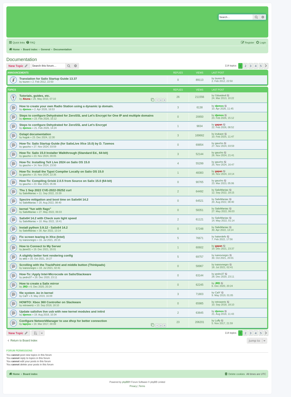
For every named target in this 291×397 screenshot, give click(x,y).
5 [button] (261, 66)
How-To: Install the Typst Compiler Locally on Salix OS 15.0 (61, 171)
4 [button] (255, 66)
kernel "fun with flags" (35, 209)
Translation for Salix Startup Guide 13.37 (48, 78)
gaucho (27, 146)
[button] (266, 66)
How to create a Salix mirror (39, 283)
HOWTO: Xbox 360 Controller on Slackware (50, 302)
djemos (27, 109)
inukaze (219, 133)
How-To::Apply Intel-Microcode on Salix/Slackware (55, 274)
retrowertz (28, 305)
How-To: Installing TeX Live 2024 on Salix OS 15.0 (54, 162)
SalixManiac (29, 193)
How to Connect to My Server (40, 246)
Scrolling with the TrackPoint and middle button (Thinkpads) (62, 265)
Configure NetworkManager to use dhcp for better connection (63, 321)
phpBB (125, 382)
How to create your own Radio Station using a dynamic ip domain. (66, 106)
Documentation (21, 59)
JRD (25, 286)
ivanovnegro (29, 240)
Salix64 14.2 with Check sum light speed (48, 218)
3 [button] (250, 66)
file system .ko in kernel (36, 293)
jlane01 (27, 249)
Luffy (218, 320)
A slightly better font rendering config (46, 255)
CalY (25, 296)
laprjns (27, 324)
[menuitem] (30, 42)
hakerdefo (220, 236)
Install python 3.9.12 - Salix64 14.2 (43, 227)
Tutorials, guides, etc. (34, 95)
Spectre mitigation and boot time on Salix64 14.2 (53, 199)
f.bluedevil (220, 95)
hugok (26, 137)
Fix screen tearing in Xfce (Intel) (42, 237)
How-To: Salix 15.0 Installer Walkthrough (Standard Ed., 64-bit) (63, 153)
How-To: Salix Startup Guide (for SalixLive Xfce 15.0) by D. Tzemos (66, 143)
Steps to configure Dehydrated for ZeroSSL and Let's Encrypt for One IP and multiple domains (86, 115)
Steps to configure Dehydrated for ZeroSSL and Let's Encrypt (63, 125)
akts (25, 258)
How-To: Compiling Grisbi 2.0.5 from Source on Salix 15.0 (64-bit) (65, 181)
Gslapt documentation (35, 134)
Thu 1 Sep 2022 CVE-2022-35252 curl (45, 190)
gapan (218, 124)
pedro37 (27, 277)
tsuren (26, 81)
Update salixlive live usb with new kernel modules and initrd (62, 311)
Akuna (26, 98)
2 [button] (245, 66)
